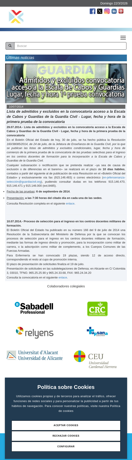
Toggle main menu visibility (123, 36)
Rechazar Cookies (65, 436)
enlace (70, 203)
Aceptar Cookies (66, 425)
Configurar (66, 446)
